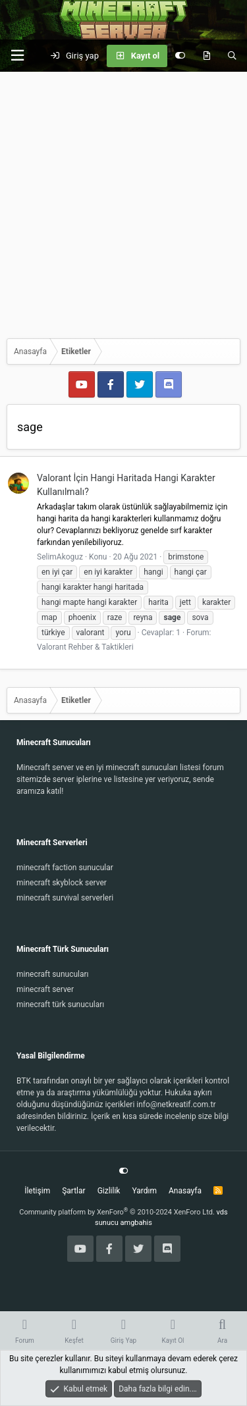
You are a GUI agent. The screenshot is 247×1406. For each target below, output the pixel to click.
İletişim (37, 1190)
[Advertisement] (123, 201)
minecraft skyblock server (61, 882)
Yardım (144, 1190)
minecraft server (45, 989)
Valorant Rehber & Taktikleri (85, 647)
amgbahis (136, 1222)
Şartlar (73, 1190)
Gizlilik (109, 1190)
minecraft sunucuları (52, 974)
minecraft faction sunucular (64, 867)
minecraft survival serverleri (64, 897)
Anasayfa (185, 1190)
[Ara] (232, 56)
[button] (17, 55)
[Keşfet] (206, 56)
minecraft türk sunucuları (60, 1004)
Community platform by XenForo (117, 1212)
